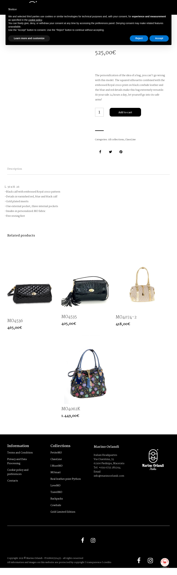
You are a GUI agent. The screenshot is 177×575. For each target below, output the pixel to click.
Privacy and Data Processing (17, 467)
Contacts (12, 487)
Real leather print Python (65, 485)
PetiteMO (56, 459)
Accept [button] (159, 38)
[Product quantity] (99, 112)
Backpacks (56, 505)
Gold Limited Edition (62, 518)
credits (107, 569)
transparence (93, 569)
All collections (116, 139)
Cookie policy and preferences (18, 478)
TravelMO (56, 498)
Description (22, 171)
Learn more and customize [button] (29, 38)
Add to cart (125, 112)
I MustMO (56, 472)
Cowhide (55, 511)
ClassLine (130, 139)
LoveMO (55, 492)
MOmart (55, 478)
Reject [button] (139, 38)
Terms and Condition (20, 459)
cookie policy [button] (35, 20)
